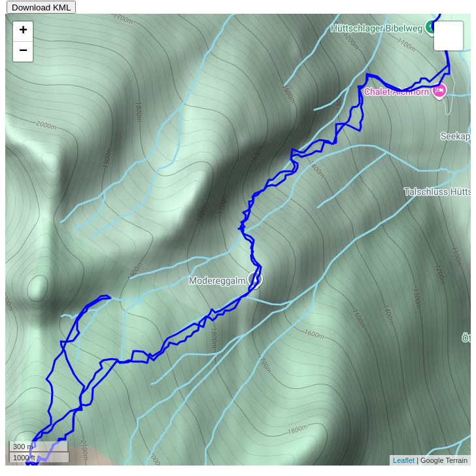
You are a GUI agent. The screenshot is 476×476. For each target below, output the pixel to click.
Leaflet (404, 460)
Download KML (41, 7)
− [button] (23, 51)
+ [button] (23, 31)
